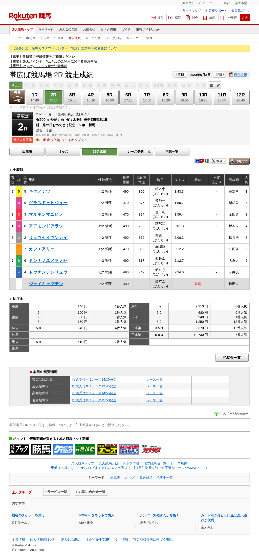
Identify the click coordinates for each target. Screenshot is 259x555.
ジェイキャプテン (46, 284)
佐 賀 (215, 85)
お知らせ (89, 29)
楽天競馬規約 (70, 539)
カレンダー (133, 38)
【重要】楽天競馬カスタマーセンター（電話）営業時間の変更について (64, 48)
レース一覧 (154, 379)
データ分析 (113, 38)
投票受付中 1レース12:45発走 (94, 386)
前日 (181, 74)
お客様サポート (216, 10)
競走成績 (75, 38)
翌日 (219, 74)
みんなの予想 (68, 29)
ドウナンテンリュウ (48, 272)
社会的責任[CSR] (98, 539)
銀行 (227, 3)
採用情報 (121, 539)
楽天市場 (241, 3)
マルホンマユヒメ (46, 214)
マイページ (46, 29)
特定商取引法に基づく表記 (152, 539)
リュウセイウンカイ (48, 237)
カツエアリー (42, 249)
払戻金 (58, 38)
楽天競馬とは (240, 10)
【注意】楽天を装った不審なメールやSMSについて (170, 468)
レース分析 (93, 38)
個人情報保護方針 (43, 539)
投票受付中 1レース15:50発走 (94, 400)
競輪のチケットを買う (28, 515)
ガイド (126, 29)
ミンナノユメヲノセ (48, 260)
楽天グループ (191, 3)
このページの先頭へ (234, 413)
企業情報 (18, 539)
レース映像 (179, 463)
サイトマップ (192, 10)
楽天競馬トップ (22, 29)
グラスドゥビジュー (48, 203)
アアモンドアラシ (46, 226)
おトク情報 (108, 29)
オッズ (44, 38)
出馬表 (30, 38)
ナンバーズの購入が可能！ (159, 515)
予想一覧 (171, 151)
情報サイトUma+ (148, 29)
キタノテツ (39, 191)
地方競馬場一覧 (154, 463)
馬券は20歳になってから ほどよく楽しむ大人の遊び (89, 468)
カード (214, 3)
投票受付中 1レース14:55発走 (94, 393)
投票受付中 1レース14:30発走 (94, 379)
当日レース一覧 (17, 97)
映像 (149, 38)
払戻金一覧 (232, 358)
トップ (16, 38)
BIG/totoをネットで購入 (96, 515)
